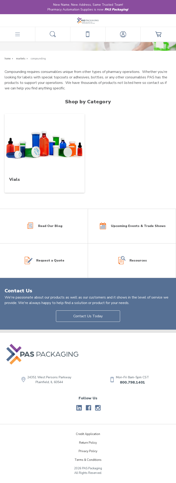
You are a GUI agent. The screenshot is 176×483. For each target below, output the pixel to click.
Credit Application (88, 434)
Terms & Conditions (88, 460)
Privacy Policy (88, 451)
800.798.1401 (132, 382)
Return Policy (88, 443)
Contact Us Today (88, 316)
